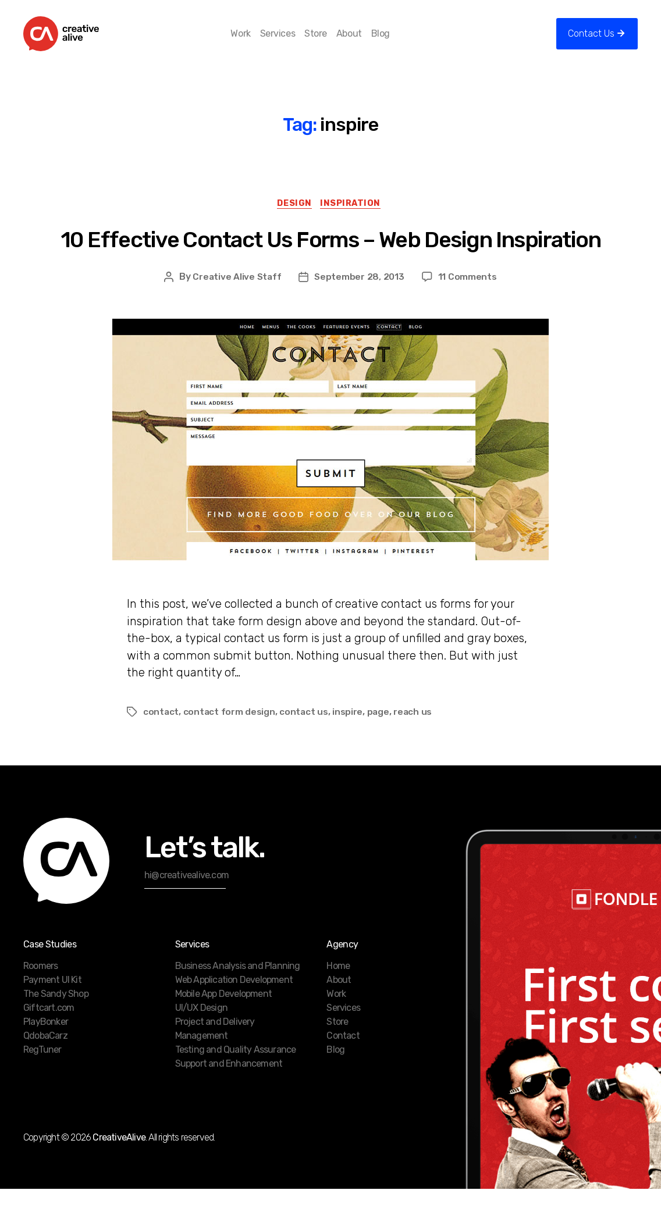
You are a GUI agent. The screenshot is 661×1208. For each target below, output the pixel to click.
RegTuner (42, 1068)
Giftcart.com (48, 1026)
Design (294, 221)
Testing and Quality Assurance (235, 1068)
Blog (399, 42)
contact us (304, 730)
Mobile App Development (223, 1012)
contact (161, 730)
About (368, 42)
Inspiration (354, 221)
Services (296, 42)
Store (335, 42)
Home (338, 984)
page (379, 730)
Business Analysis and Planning (237, 984)
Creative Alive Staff (237, 296)
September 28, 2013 (360, 296)
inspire (349, 730)
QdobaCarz (45, 1054)
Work (259, 42)
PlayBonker (45, 1040)
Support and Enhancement (229, 1082)
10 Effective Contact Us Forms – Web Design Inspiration (330, 258)
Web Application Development (234, 998)
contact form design (230, 730)
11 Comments (468, 296)
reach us (415, 730)
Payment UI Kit (52, 998)
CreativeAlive (119, 1156)
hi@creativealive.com (186, 894)
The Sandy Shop (55, 1012)
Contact (342, 1054)
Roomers (40, 984)
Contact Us (591, 42)
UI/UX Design (201, 1026)
